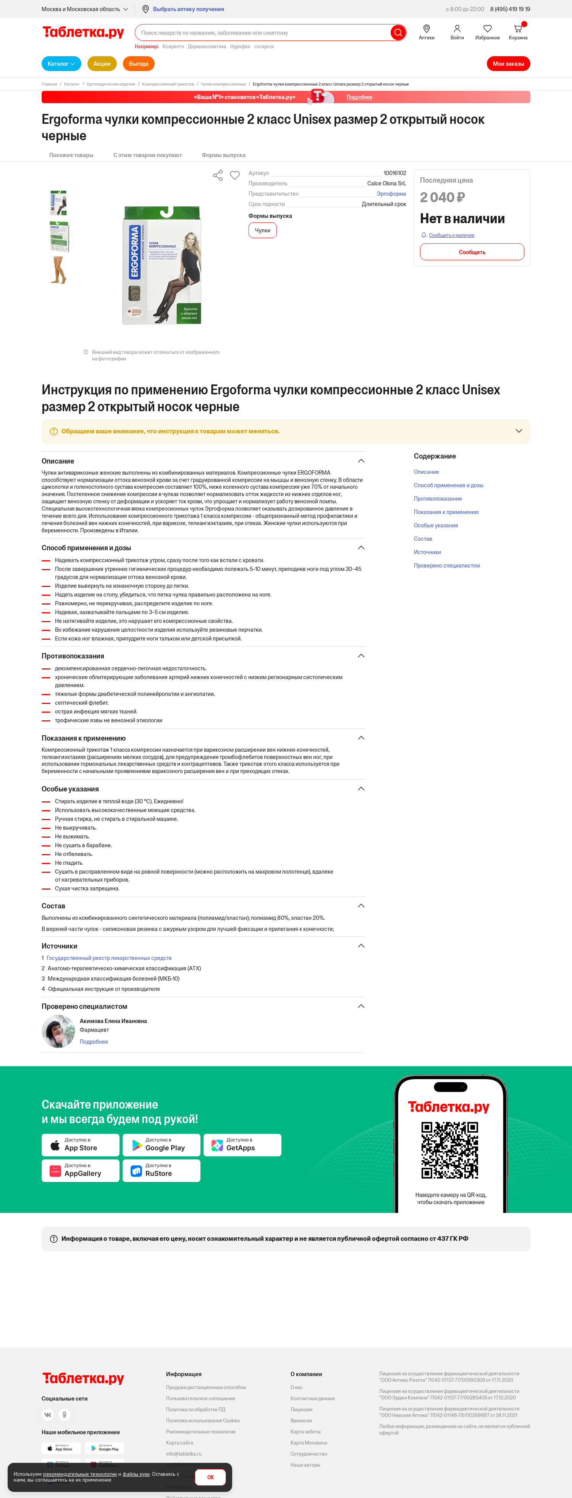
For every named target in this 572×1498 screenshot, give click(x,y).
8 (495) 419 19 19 (510, 9)
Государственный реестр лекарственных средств (109, 962)
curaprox (264, 46)
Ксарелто (173, 46)
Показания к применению (446, 512)
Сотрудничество (309, 1454)
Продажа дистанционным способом (206, 1387)
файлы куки (136, 1473)
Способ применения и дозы (448, 485)
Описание (426, 471)
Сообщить (472, 252)
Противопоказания (438, 498)
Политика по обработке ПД (195, 1409)
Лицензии (301, 1409)
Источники (427, 552)
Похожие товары (71, 155)
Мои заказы (508, 63)
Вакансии (301, 1420)
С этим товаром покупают (147, 155)
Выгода (139, 63)
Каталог (58, 63)
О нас (297, 1387)
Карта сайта (179, 1443)
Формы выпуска (224, 155)
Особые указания (436, 525)
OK (210, 1477)
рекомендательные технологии (80, 1473)
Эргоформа (391, 193)
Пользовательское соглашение (200, 1398)
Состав (423, 538)
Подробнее (94, 1046)
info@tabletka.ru (184, 1454)
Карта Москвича (309, 1443)
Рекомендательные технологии (201, 1431)
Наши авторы (305, 1465)
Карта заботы (306, 1431)
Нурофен (240, 46)
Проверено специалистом (447, 565)
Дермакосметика (207, 46)
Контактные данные (313, 1398)
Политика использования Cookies (203, 1420)
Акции (102, 63)
